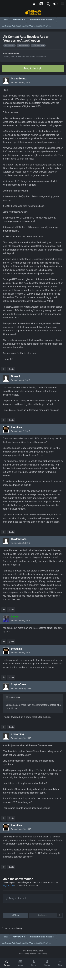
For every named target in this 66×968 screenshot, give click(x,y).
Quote (11, 369)
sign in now (8, 885)
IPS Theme (27, 951)
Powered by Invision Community (33, 954)
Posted (20, 82)
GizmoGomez (12, 53)
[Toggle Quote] (7, 697)
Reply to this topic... (17, 898)
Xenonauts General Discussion (32, 56)
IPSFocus (39, 951)
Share (15, 915)
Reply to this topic (33, 68)
